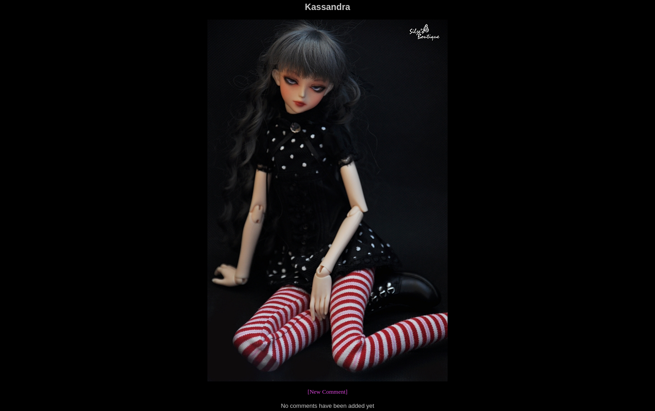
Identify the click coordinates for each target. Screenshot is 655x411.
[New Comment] (327, 391)
